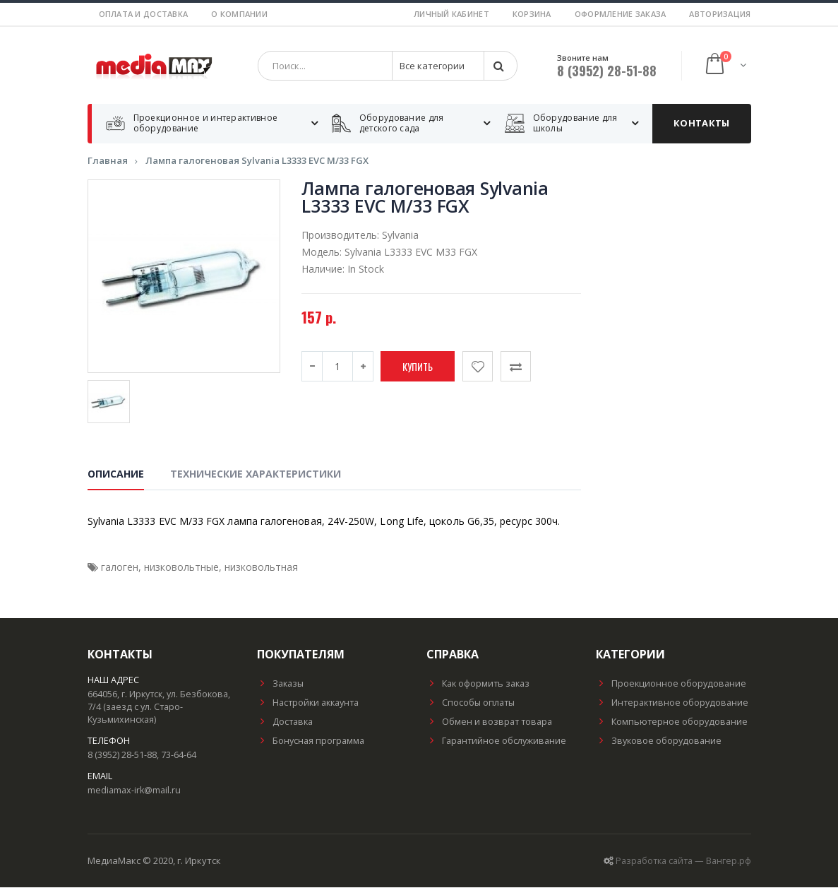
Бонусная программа (310, 741)
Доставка (285, 722)
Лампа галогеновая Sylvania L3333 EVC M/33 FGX (257, 161)
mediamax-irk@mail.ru (134, 791)
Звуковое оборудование (659, 741)
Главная (108, 161)
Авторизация (719, 13)
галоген (119, 567)
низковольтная (261, 567)
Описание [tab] (116, 474)
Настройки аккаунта (308, 703)
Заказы (280, 684)
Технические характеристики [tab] (255, 474)
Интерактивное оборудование (672, 703)
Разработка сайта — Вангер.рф (683, 862)
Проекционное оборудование (671, 684)
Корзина (532, 13)
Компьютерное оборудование (672, 722)
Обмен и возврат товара (489, 722)
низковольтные (181, 567)
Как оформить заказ (477, 684)
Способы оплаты (470, 703)
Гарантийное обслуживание (496, 741)
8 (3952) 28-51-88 (607, 70)
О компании (239, 13)
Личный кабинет (451, 13)
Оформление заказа (620, 13)
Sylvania (400, 235)
